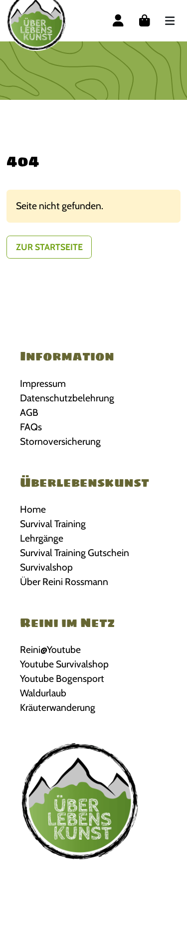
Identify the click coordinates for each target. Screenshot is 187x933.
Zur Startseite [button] (49, 247)
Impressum (43, 383)
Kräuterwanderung (57, 707)
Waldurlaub (43, 693)
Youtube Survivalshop (64, 664)
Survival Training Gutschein (74, 553)
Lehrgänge (41, 538)
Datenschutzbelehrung (67, 398)
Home (33, 509)
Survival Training (53, 524)
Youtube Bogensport (62, 678)
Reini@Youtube (50, 649)
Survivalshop (46, 567)
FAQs (31, 427)
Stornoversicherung (60, 441)
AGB (29, 412)
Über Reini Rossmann (64, 582)
